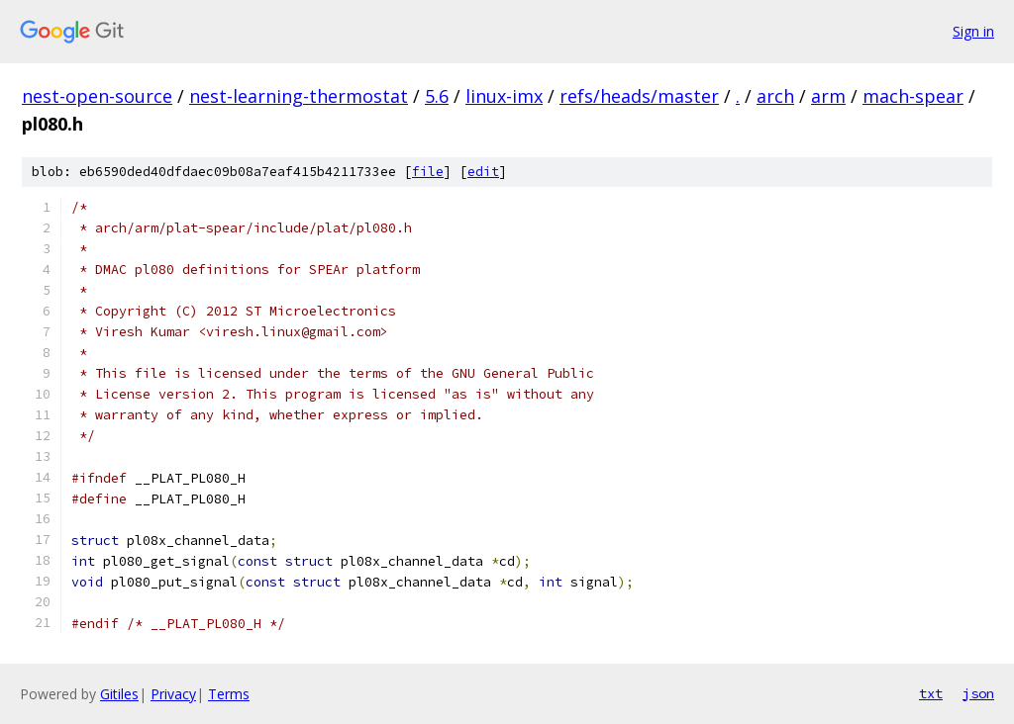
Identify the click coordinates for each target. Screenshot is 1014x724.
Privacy (173, 693)
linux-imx (504, 96)
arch (775, 96)
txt (931, 693)
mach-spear (912, 96)
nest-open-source (97, 96)
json (978, 693)
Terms (229, 693)
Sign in (973, 31)
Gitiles (119, 693)
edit (483, 171)
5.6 (437, 96)
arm (828, 96)
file (428, 171)
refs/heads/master (639, 96)
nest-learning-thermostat (298, 96)
